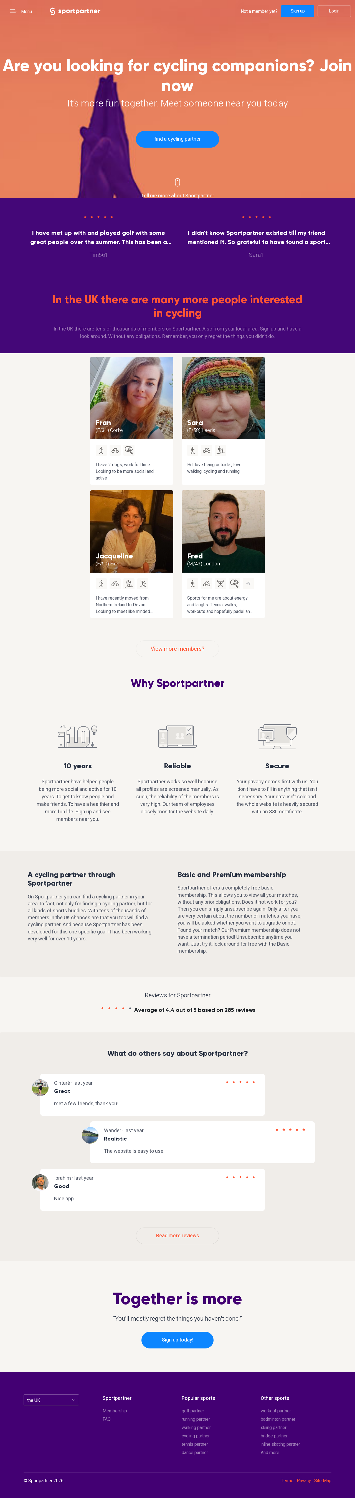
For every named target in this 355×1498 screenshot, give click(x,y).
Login (334, 11)
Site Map (322, 1480)
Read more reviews (177, 1235)
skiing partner (273, 1427)
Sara (195, 422)
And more (270, 1452)
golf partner (193, 1411)
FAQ (107, 1419)
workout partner (276, 1411)
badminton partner (278, 1419)
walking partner (196, 1427)
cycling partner (196, 1436)
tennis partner (195, 1444)
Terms (287, 1480)
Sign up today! (177, 1340)
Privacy (304, 1480)
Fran (103, 422)
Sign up (298, 11)
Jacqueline (114, 555)
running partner (196, 1419)
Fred (195, 555)
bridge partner (274, 1436)
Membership (115, 1411)
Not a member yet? (259, 11)
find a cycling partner (177, 139)
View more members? (177, 649)
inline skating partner (280, 1444)
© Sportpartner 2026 (44, 1481)
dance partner (195, 1452)
